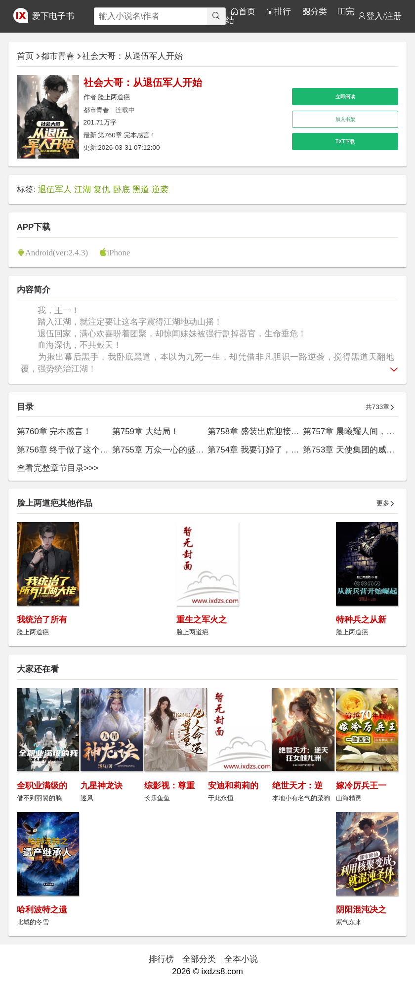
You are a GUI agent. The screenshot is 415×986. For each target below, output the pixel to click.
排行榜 (161, 959)
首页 (247, 11)
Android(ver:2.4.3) (56, 252)
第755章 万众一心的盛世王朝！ (170, 449)
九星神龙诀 (102, 785)
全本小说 (241, 959)
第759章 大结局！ (145, 431)
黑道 (140, 189)
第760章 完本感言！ (127, 135)
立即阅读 (345, 96)
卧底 (121, 189)
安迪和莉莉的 (233, 785)
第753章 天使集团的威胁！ (353, 449)
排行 (282, 11)
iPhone (118, 252)
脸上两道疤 (114, 97)
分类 (318, 11)
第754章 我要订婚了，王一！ (262, 449)
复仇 (101, 189)
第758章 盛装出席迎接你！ (258, 431)
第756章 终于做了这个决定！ (71, 449)
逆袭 (160, 189)
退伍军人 (55, 189)
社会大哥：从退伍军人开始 (132, 56)
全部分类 (199, 959)
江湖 (82, 189)
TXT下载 (345, 141)
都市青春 (58, 56)
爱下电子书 (53, 16)
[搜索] (216, 16)
